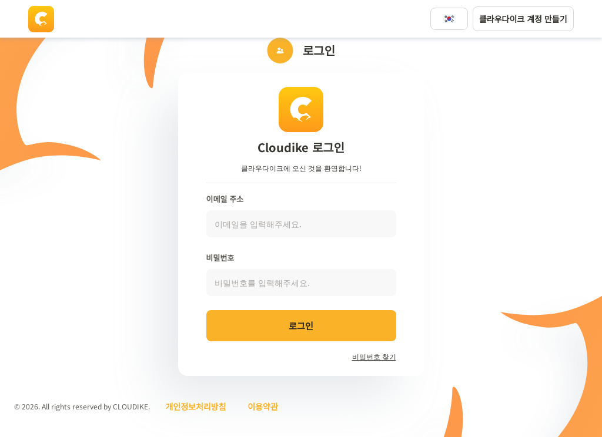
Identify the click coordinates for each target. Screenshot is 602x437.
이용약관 (263, 406)
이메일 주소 (225, 198)
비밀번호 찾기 (374, 356)
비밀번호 (220, 257)
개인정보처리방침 (195, 406)
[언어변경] (449, 19)
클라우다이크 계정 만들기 (523, 19)
